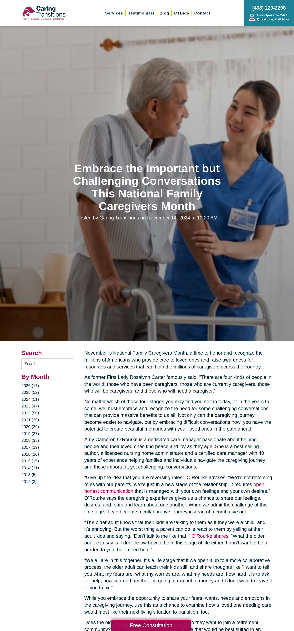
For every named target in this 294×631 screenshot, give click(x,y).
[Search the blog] (47, 363)
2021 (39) (30, 420)
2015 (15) (30, 461)
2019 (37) (30, 433)
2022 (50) (30, 413)
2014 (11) (30, 468)
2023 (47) (30, 406)
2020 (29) (30, 426)
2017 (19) (30, 447)
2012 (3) (29, 481)
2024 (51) (30, 399)
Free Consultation (151, 625)
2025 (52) (30, 392)
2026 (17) (30, 385)
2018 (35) (30, 440)
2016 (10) (30, 454)
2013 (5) (29, 474)
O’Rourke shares (210, 536)
